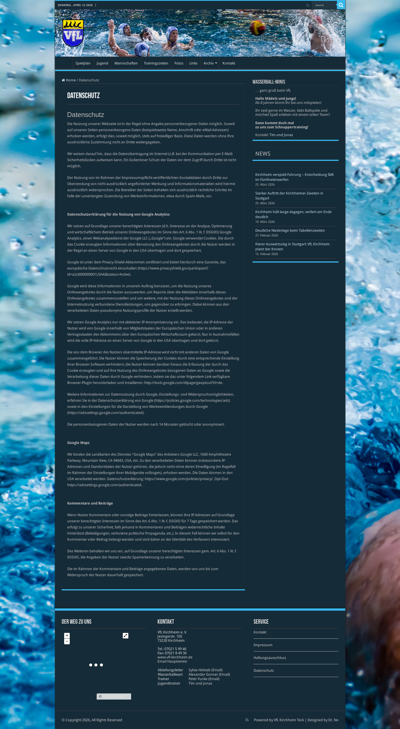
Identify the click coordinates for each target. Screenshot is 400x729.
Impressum (263, 645)
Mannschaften (126, 63)
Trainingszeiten (156, 63)
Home (69, 80)
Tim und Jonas (281, 135)
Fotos (178, 63)
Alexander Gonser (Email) (209, 674)
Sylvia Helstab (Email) (205, 670)
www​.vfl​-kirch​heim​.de (175, 657)
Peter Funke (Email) (204, 679)
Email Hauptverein (172, 661)
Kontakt (228, 63)
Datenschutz (264, 670)
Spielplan (83, 63)
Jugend (102, 63)
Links (193, 63)
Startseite (65, 62)
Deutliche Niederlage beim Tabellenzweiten (290, 230)
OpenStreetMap (114, 696)
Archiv (209, 63)
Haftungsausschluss (270, 658)
